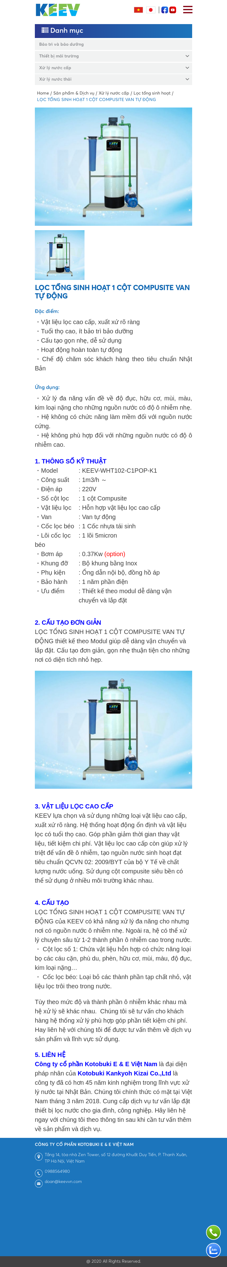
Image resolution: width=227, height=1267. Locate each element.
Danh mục (62, 30)
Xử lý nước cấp (55, 68)
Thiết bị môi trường (59, 56)
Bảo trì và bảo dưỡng (61, 44)
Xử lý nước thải (55, 79)
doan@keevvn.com (63, 1182)
